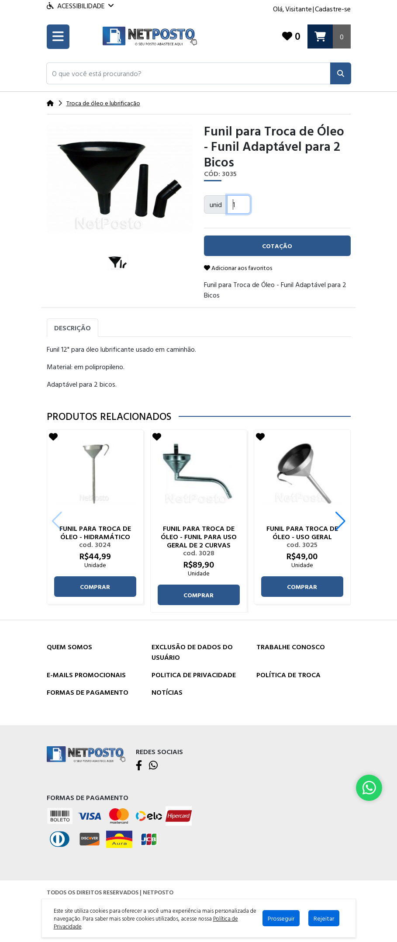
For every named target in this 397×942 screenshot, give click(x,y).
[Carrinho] (329, 36)
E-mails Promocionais (86, 674)
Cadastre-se (333, 8)
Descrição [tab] (72, 327)
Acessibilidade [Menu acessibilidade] (80, 5)
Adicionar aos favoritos (238, 267)
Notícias (167, 692)
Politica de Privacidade (194, 674)
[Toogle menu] (58, 36)
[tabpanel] (199, 370)
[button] (188, 73)
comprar (95, 586)
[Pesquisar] (340, 73)
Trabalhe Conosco (290, 646)
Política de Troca (288, 674)
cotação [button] (277, 245)
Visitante (298, 8)
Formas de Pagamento (87, 692)
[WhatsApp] (153, 765)
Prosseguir (281, 918)
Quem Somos (69, 646)
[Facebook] (139, 765)
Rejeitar (324, 918)
